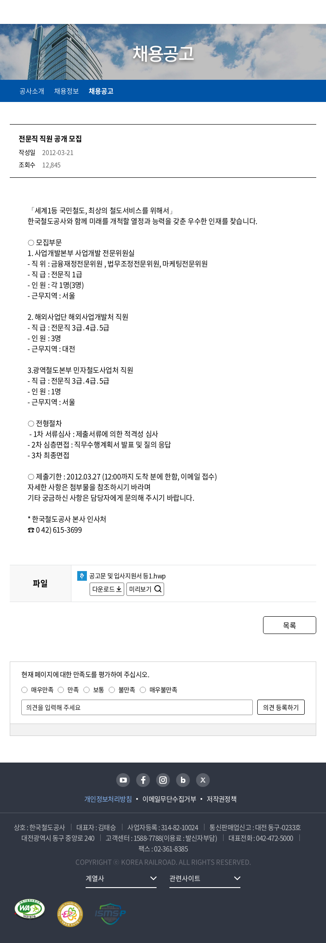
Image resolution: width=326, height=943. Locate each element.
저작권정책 (221, 799)
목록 (289, 625)
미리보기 (141, 588)
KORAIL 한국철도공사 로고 (44, 12)
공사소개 (32, 91)
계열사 (95, 878)
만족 (73, 689)
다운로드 (103, 588)
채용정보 (66, 91)
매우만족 (42, 689)
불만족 (126, 689)
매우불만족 (163, 689)
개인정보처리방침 (108, 799)
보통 (98, 689)
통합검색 (292, 13)
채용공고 (101, 91)
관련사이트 (184, 878)
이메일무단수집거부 (169, 799)
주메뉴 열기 (311, 13)
